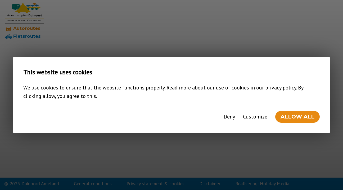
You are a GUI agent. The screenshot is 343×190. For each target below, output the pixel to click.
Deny (229, 116)
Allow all (297, 116)
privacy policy (280, 87)
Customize (255, 116)
